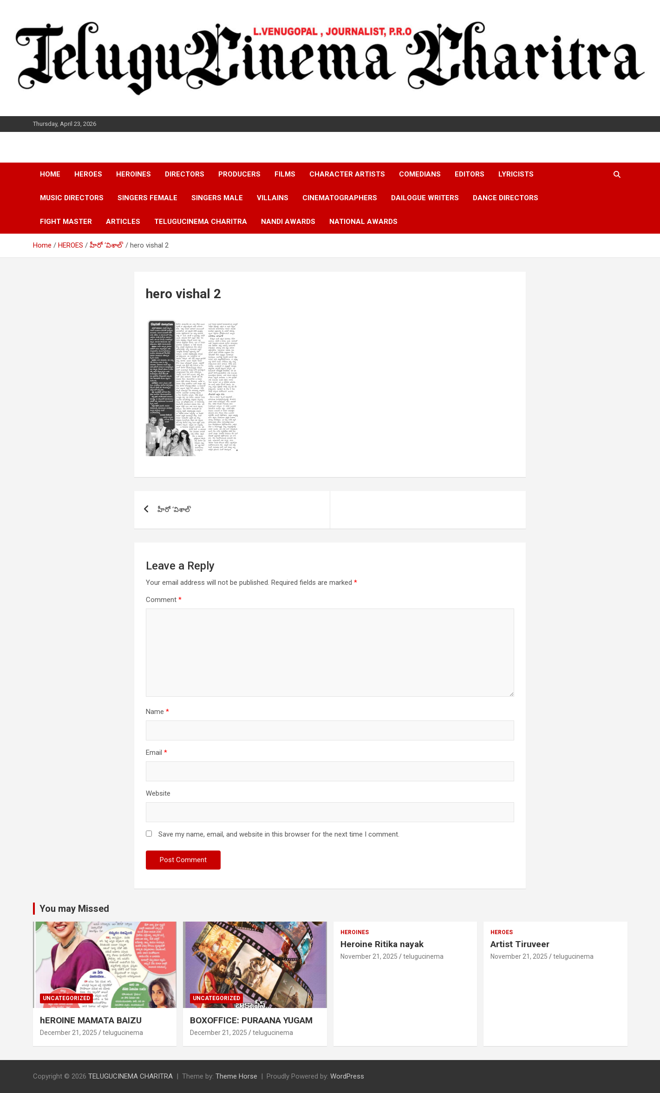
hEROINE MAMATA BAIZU (91, 1020)
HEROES (88, 174)
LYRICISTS (516, 174)
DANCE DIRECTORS (505, 198)
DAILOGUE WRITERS (425, 198)
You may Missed (74, 908)
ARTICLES (123, 221)
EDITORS (469, 174)
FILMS (284, 174)
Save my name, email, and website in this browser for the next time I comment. (278, 834)
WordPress (347, 1076)
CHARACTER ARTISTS (347, 174)
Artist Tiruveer (519, 944)
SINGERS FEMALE (147, 198)
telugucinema (123, 1032)
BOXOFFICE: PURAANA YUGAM (251, 1020)
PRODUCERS (239, 174)
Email (156, 752)
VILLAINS (272, 198)
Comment (164, 600)
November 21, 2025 (369, 956)
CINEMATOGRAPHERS (339, 198)
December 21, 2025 (68, 1032)
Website (158, 793)
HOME (50, 174)
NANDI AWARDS (288, 221)
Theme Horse (236, 1076)
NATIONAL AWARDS (363, 221)
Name (157, 711)
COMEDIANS (420, 174)
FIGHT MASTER (66, 221)
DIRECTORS (184, 174)
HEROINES (133, 174)
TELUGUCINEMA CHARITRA (200, 221)
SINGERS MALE (217, 198)
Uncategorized (66, 998)
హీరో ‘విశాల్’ (174, 509)
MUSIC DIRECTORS (72, 198)
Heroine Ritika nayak (382, 944)
